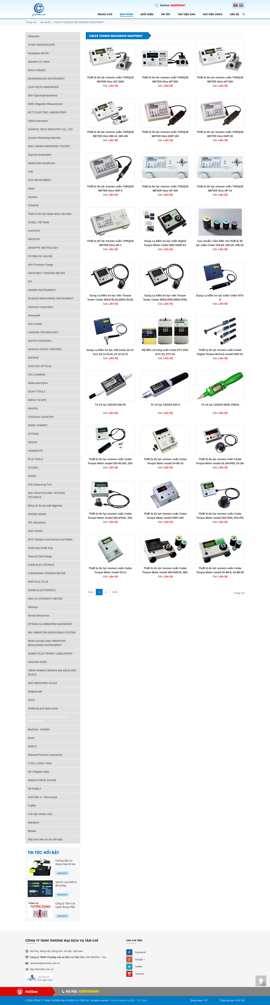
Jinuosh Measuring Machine (44, 137)
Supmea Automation (40, 154)
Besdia (32, 830)
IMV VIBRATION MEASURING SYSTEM (51, 632)
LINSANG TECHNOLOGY (43, 332)
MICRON (33, 357)
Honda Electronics (38, 615)
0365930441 (178, 5)
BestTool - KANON (39, 729)
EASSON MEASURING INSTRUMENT (51, 298)
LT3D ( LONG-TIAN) (40, 763)
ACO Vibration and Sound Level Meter (50, 539)
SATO (31, 699)
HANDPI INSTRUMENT (42, 290)
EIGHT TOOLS (36, 391)
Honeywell (34, 315)
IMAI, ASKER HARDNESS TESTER (49, 146)
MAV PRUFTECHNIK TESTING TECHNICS (46, 495)
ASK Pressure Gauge (40, 264)
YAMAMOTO (35, 450)
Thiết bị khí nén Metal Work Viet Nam (49, 213)
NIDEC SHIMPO (37, 425)
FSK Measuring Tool (40, 484)
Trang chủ (31, 22)
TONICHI (33, 205)
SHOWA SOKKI (37, 514)
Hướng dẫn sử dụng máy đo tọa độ (65, 862)
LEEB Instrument (38, 120)
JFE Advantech (37, 522)
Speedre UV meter (39, 61)
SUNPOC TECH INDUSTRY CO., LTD (50, 129)
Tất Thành (142, 1000)
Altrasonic (33, 36)
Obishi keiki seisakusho (41, 163)
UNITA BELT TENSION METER (46, 273)
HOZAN (32, 442)
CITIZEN (33, 467)
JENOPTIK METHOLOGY (43, 247)
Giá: (110, 85)
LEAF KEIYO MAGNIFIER (43, 87)
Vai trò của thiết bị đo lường (65, 884)
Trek (30, 171)
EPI (30, 281)
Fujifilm (32, 805)
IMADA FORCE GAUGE (42, 780)
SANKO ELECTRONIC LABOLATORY (50, 653)
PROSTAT (34, 239)
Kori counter (35, 323)
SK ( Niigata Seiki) (38, 771)
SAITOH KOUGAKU (40, 340)
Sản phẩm (45, 22)
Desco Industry (36, 70)
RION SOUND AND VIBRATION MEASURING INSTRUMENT (46, 643)
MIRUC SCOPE (37, 399)
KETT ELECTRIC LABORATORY (47, 112)
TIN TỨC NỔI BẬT (43, 852)
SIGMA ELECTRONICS (42, 590)
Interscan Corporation (40, 306)
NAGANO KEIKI (37, 661)
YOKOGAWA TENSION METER (46, 573)
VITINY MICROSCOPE (41, 44)
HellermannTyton (38, 383)
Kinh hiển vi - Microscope (42, 797)
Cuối (114, 592)
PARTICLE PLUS (38, 581)
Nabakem (33, 822)
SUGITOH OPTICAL (40, 366)
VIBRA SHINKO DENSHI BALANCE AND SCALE (52, 672)
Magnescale (35, 691)
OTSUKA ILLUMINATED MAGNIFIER (50, 624)
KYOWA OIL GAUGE (40, 256)
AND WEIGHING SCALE (42, 683)
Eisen (31, 737)
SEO (132, 1000)
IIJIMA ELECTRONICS (41, 564)
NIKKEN (33, 408)
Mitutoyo (33, 607)
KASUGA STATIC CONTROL (45, 349)
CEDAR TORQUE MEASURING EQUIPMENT (79, 22)
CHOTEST (34, 230)
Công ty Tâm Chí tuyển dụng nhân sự (65, 905)
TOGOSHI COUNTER (41, 416)
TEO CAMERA (36, 374)
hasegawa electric (38, 53)
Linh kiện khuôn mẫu (40, 814)
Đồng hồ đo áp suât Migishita (45, 505)
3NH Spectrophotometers (43, 95)
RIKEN (32, 476)
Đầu (90, 592)
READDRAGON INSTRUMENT (46, 78)
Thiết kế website (118, 1000)
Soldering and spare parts (43, 708)
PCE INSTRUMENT (39, 180)
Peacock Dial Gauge (40, 556)
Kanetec (33, 196)
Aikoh (31, 188)
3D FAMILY (34, 788)
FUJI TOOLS (35, 459)
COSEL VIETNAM (38, 222)
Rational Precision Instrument (45, 754)
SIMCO (32, 746)
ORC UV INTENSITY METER (45, 598)
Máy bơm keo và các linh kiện (45, 839)
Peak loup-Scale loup (40, 547)
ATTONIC (33, 433)
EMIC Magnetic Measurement (45, 103)
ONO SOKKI (35, 530)
